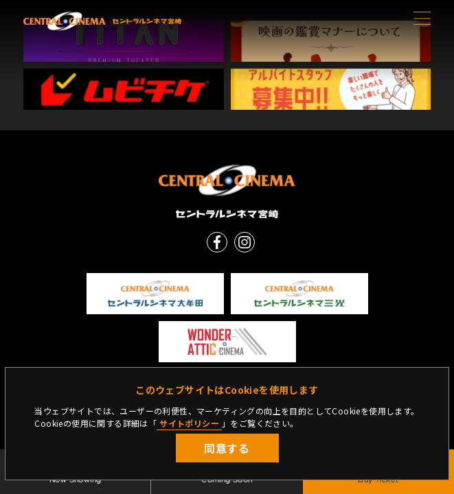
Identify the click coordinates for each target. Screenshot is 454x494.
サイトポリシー (189, 423)
